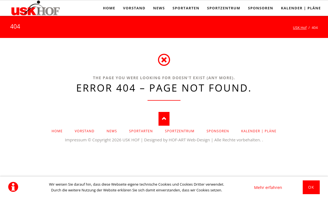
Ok (311, 187)
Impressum (76, 139)
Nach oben (164, 119)
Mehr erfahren (268, 187)
